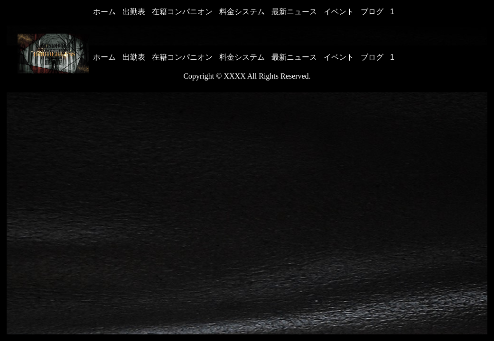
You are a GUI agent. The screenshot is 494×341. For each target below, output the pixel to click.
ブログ (372, 12)
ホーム (104, 12)
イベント (339, 12)
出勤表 (133, 12)
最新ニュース (294, 12)
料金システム (242, 12)
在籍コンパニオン (182, 12)
